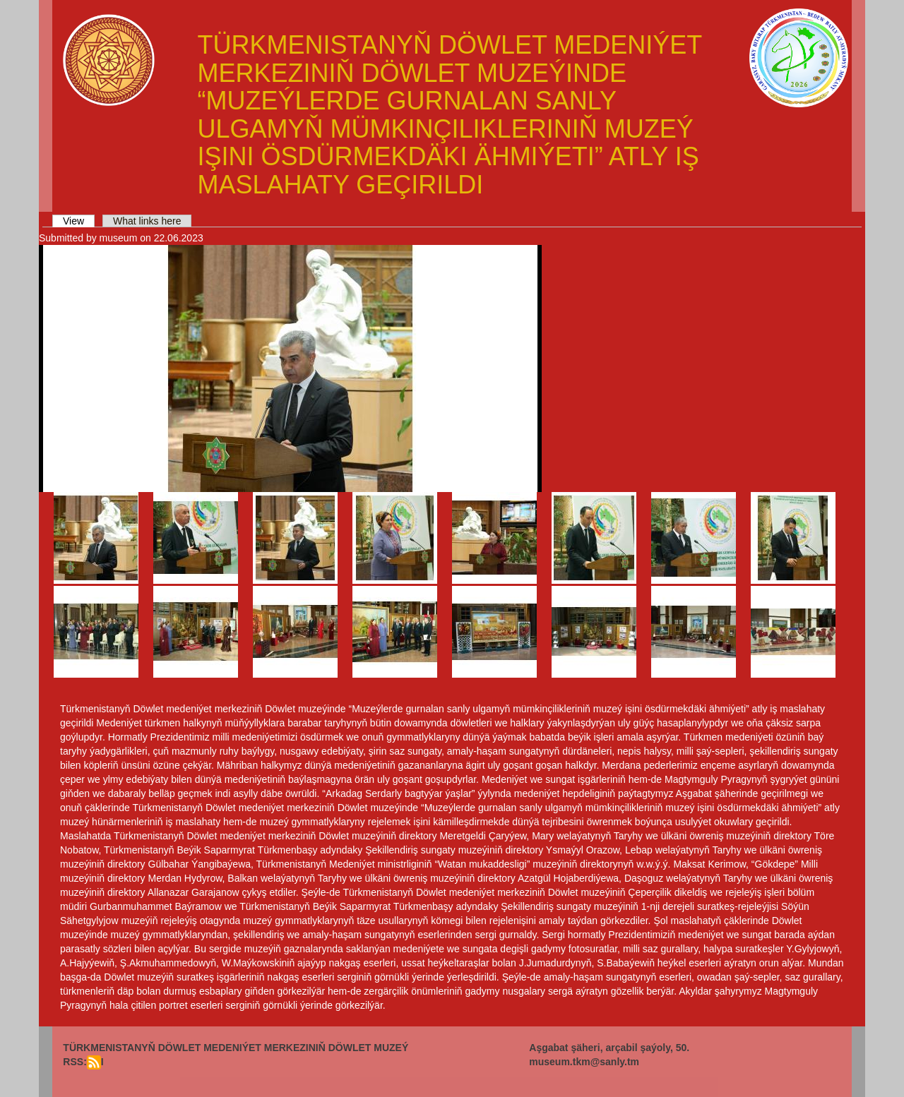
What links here (147, 221)
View (79, 221)
